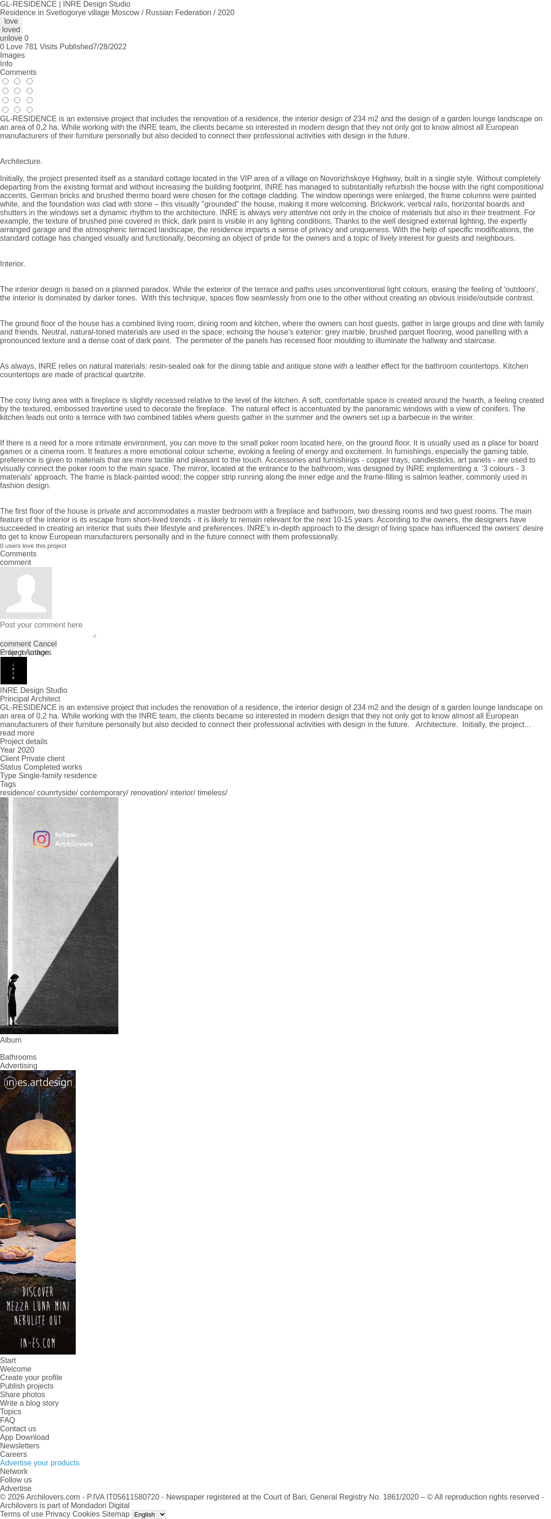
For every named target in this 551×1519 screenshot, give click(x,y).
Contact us (18, 1429)
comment (15, 644)
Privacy (57, 1514)
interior (181, 793)
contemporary (103, 793)
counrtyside (56, 793)
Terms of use (22, 1514)
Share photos (22, 1395)
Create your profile (31, 1377)
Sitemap (116, 1514)
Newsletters (20, 1446)
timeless (211, 793)
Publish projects (26, 1386)
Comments (18, 72)
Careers (13, 1454)
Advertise (16, 1488)
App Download (24, 1437)
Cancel (45, 644)
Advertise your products (40, 1463)
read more (17, 733)
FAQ (7, 1420)
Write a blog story (29, 1403)
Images (12, 55)
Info (6, 64)
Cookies (86, 1514)
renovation (148, 793)
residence (16, 793)
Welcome (15, 1369)
